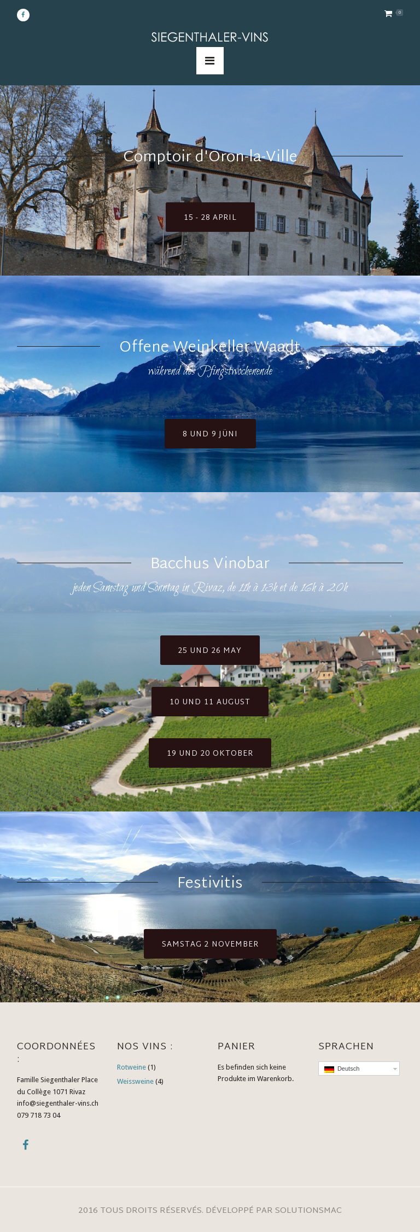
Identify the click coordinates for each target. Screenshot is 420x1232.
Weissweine (135, 1081)
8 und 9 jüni (210, 434)
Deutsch (341, 1069)
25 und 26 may (210, 651)
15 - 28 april (210, 218)
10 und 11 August (210, 702)
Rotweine (131, 1067)
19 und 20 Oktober (210, 754)
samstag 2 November (210, 944)
